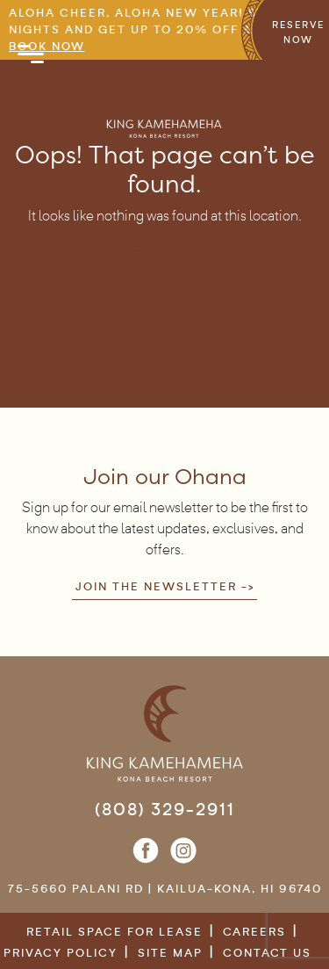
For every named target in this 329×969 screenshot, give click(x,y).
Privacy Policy (61, 952)
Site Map (170, 952)
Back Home (156, 253)
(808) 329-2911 (165, 809)
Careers (254, 931)
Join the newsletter (156, 586)
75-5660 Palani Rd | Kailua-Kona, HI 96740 (165, 888)
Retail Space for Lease (114, 931)
